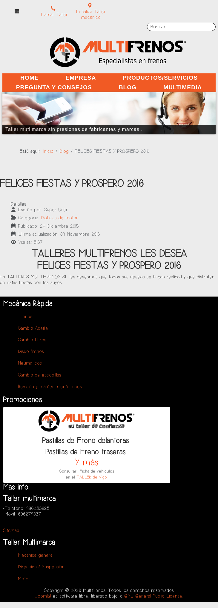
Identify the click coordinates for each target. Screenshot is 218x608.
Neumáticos (30, 363)
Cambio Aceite (33, 328)
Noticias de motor (59, 217)
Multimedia (182, 87)
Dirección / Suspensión (41, 567)
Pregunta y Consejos (54, 87)
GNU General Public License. (153, 596)
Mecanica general (35, 555)
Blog (127, 87)
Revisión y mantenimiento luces (50, 386)
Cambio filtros (32, 339)
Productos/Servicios (160, 78)
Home (29, 78)
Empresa (80, 78)
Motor (24, 578)
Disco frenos (31, 351)
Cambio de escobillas (39, 375)
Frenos (25, 316)
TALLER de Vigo (91, 477)
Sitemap (11, 530)
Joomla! (43, 596)
